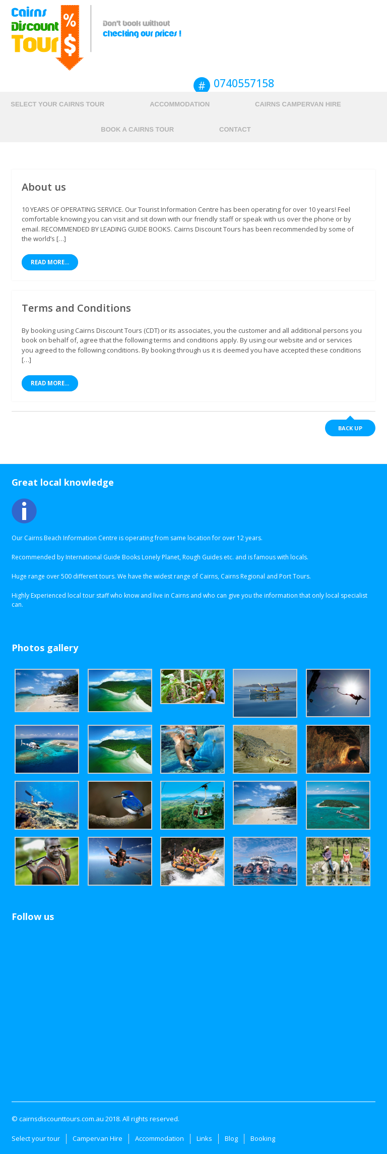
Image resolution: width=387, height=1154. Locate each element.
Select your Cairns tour (57, 104)
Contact (235, 129)
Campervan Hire (97, 1138)
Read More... (50, 262)
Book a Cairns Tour (137, 129)
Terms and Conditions (76, 308)
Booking (262, 1138)
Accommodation (180, 104)
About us (44, 187)
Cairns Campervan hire (298, 104)
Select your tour (36, 1138)
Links (204, 1138)
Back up (350, 428)
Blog (231, 1138)
